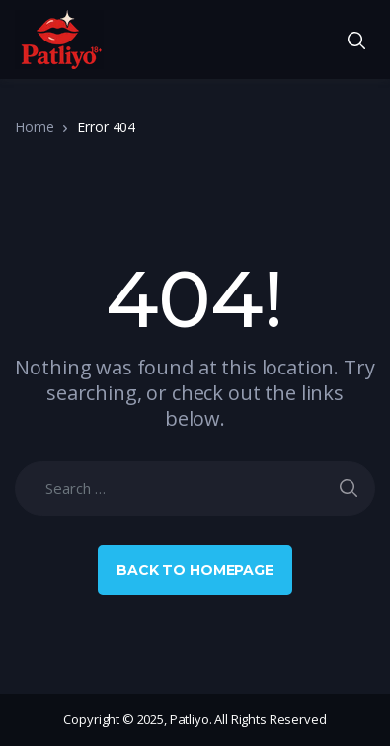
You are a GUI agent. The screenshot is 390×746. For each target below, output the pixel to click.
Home (34, 127)
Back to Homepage (195, 570)
